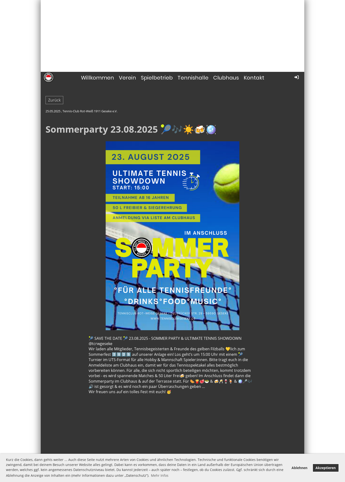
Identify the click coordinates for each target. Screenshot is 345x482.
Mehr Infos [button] (159, 475)
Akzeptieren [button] (326, 467)
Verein (127, 77)
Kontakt (254, 77)
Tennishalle (193, 77)
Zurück (54, 100)
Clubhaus (226, 77)
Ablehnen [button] (299, 467)
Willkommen (97, 77)
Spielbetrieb (157, 77)
